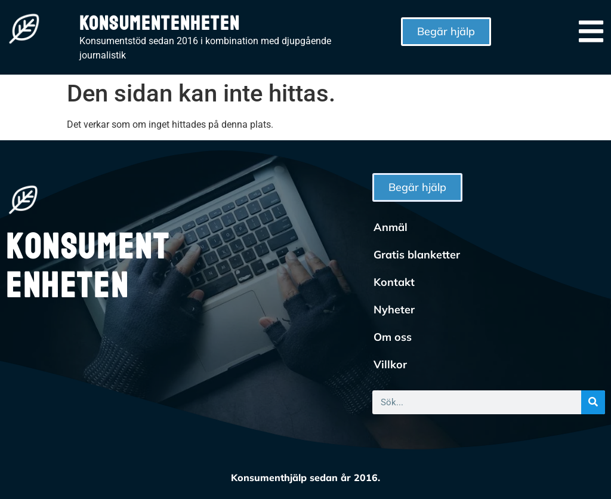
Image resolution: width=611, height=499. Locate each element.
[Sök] (593, 402)
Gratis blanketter (417, 254)
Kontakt (394, 282)
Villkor (390, 364)
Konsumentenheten (159, 23)
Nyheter (394, 309)
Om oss (393, 337)
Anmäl (391, 227)
